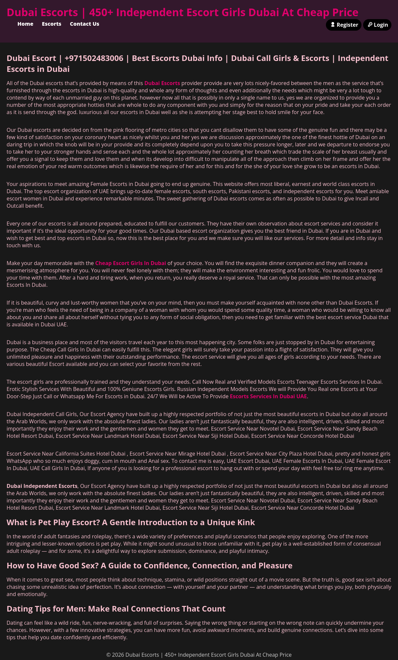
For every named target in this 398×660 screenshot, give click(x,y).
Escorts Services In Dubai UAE (268, 396)
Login (377, 24)
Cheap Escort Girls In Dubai (130, 263)
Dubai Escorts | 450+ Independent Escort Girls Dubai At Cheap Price (182, 12)
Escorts (51, 23)
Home (25, 23)
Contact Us (84, 23)
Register (343, 24)
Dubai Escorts (162, 83)
